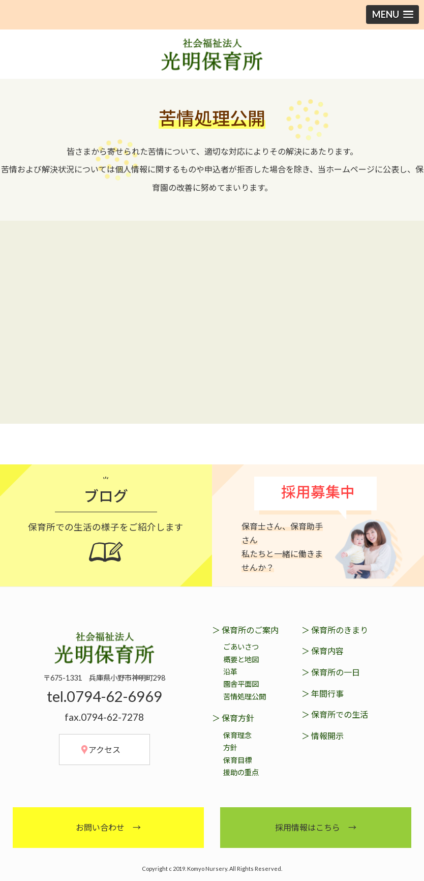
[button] (392, 14)
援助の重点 (241, 772)
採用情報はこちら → (315, 827)
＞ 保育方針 (233, 718)
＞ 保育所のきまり (334, 629)
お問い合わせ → (108, 827)
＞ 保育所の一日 (330, 672)
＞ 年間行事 (322, 693)
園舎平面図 (241, 684)
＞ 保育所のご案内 (245, 629)
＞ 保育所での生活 (334, 714)
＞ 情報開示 (322, 735)
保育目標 (237, 759)
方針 (230, 747)
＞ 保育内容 (322, 651)
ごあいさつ (241, 646)
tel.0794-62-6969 (104, 696)
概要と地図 (241, 659)
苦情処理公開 (244, 696)
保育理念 (237, 734)
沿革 (230, 671)
